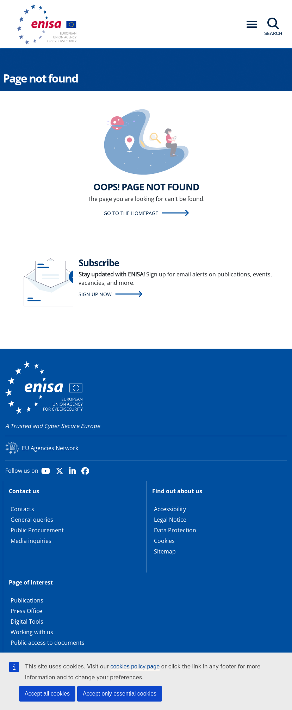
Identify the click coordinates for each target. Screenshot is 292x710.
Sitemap (165, 551)
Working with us (32, 632)
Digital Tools (27, 621)
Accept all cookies (47, 694)
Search (273, 33)
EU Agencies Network (50, 448)
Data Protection (175, 530)
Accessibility (170, 509)
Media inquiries (31, 541)
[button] (252, 24)
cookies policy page (135, 666)
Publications (27, 600)
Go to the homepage (131, 213)
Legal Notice (170, 520)
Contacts (22, 509)
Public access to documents (48, 643)
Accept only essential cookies (119, 694)
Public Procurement (37, 530)
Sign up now (95, 294)
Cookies (164, 541)
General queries (32, 520)
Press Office (26, 611)
